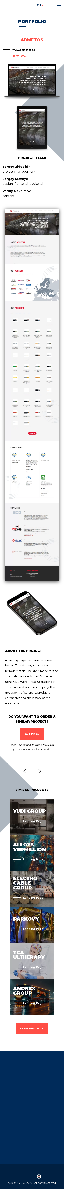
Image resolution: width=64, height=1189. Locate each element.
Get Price (32, 733)
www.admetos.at (23, 49)
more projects (32, 1028)
